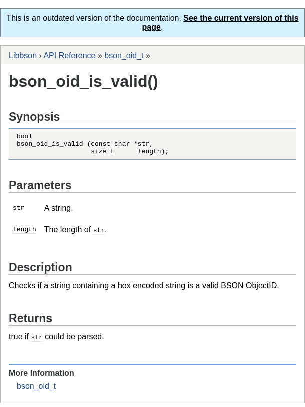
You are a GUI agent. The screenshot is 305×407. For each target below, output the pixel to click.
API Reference (69, 55)
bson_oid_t (123, 55)
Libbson (23, 55)
